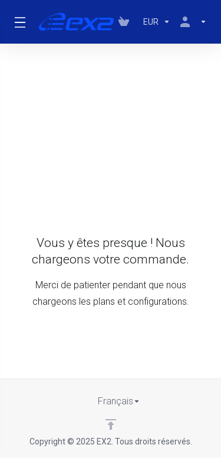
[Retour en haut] (111, 424)
